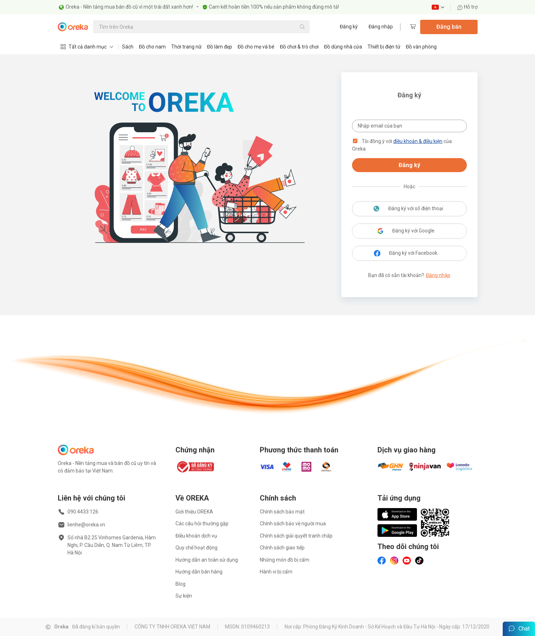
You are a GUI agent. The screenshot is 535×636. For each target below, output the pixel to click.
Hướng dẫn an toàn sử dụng (206, 560)
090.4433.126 (82, 512)
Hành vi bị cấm (276, 572)
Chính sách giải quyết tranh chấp (296, 536)
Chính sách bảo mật (282, 512)
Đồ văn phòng (421, 47)
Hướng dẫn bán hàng (198, 572)
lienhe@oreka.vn (86, 524)
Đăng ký (349, 26)
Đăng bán (448, 26)
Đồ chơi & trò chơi (299, 47)
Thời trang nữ (186, 47)
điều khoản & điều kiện (417, 141)
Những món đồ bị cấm (284, 560)
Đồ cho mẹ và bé (256, 47)
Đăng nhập (381, 26)
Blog (180, 584)
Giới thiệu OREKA (194, 512)
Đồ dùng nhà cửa (343, 47)
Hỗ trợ (467, 7)
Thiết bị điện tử (383, 47)
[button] (355, 141)
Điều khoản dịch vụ (196, 536)
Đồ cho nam (152, 47)
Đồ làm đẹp (219, 47)
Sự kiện (183, 596)
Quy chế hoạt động (196, 547)
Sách (127, 47)
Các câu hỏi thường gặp (202, 523)
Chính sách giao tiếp (282, 547)
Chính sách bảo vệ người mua (293, 523)
